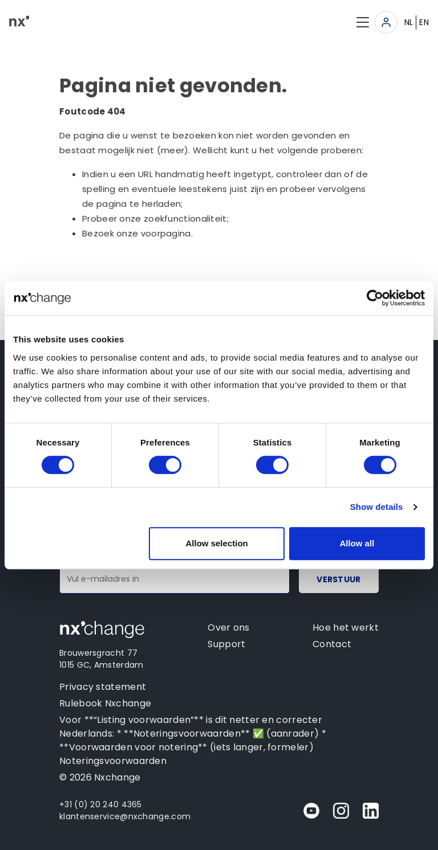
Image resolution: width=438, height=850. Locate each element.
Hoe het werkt (346, 627)
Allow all (356, 543)
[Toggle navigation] (386, 22)
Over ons (228, 627)
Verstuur (338, 579)
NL (408, 22)
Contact (332, 644)
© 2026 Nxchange (100, 777)
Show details (376, 507)
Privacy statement (102, 686)
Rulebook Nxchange (105, 703)
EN (424, 22)
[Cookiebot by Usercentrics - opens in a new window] (375, 298)
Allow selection (217, 543)
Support (226, 644)
